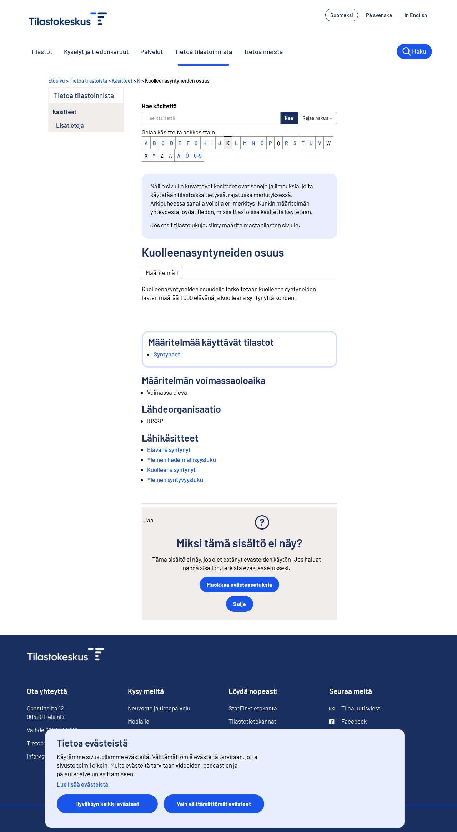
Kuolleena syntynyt (171, 469)
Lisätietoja (70, 125)
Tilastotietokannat (252, 721)
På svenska (379, 15)
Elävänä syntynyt (169, 449)
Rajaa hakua (317, 118)
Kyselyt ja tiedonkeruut (96, 51)
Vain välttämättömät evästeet (214, 803)
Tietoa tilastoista (88, 81)
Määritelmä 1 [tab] (162, 272)
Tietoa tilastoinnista (203, 51)
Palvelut (151, 51)
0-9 (197, 156)
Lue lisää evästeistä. (83, 784)
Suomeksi (341, 15)
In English (416, 15)
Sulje (239, 603)
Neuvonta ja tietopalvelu (159, 708)
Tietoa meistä (263, 51)
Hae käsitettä (159, 105)
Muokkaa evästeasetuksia (239, 584)
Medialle (138, 721)
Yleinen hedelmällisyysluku (181, 459)
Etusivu (56, 81)
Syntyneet (167, 354)
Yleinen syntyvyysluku (175, 479)
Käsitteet (122, 81)
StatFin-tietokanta (252, 708)
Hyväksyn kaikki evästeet (107, 803)
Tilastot (41, 51)
